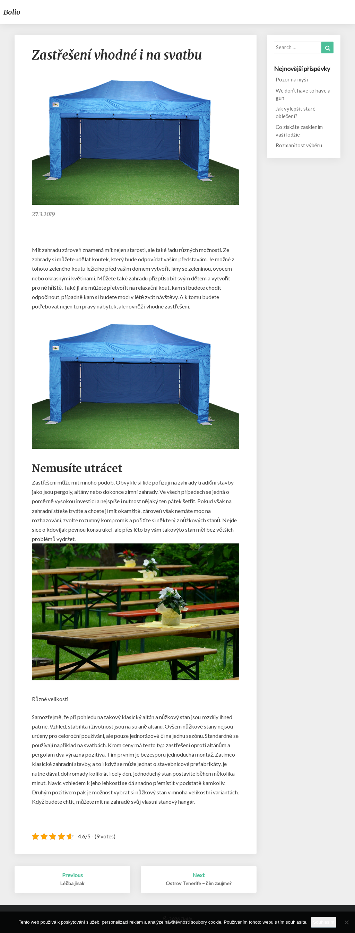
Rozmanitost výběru (299, 145)
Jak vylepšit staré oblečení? (295, 112)
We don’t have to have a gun (303, 94)
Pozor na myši (292, 79)
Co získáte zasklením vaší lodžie (299, 130)
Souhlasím (323, 922)
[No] (346, 922)
